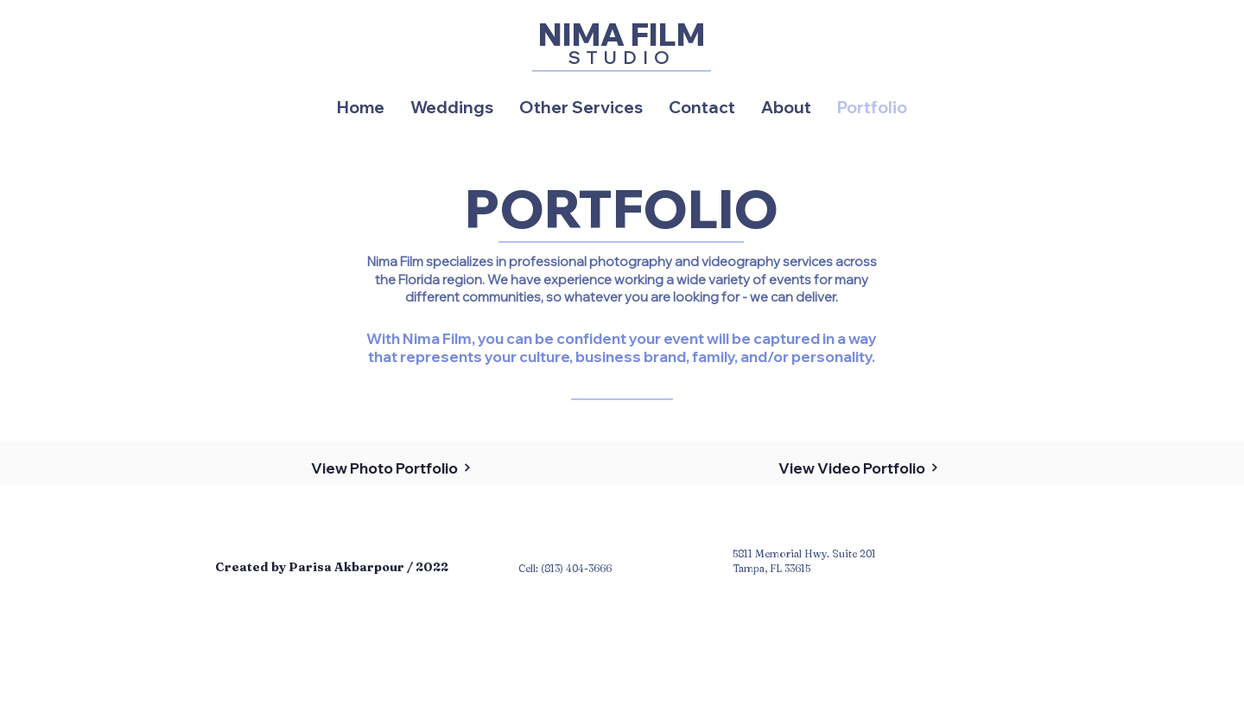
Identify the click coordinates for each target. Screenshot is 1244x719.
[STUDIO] (621, 57)
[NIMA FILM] (621, 33)
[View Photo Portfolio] (391, 467)
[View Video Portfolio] (858, 467)
